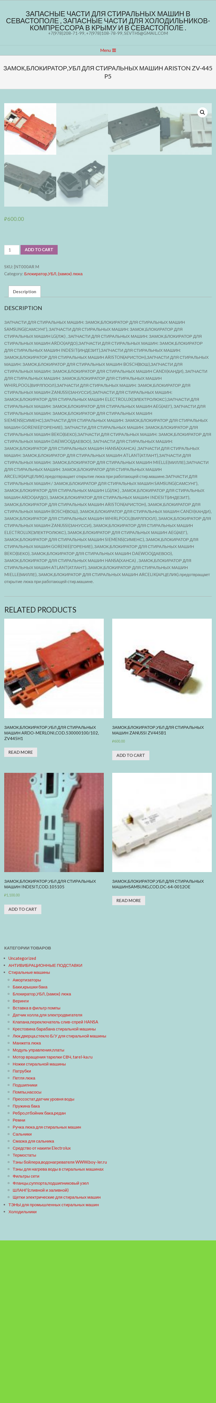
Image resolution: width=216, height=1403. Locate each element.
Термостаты (24, 1317)
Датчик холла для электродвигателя (47, 1177)
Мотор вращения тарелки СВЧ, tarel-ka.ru (53, 1219)
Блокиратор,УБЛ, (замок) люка (53, 436)
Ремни (19, 1282)
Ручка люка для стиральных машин (47, 1289)
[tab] (24, 454)
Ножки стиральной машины (39, 1226)
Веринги (21, 1163)
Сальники (22, 1296)
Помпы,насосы (27, 1254)
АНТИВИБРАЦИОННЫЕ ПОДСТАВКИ (45, 1127)
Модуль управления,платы (38, 1212)
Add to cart (39, 412)
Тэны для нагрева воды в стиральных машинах (58, 1331)
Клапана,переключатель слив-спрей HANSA (55, 1184)
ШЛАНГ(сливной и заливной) (41, 1352)
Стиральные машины (29, 1134)
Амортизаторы (27, 1142)
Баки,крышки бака (30, 1149)
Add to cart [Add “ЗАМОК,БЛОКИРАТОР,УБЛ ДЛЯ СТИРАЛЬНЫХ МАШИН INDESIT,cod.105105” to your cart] (22, 1071)
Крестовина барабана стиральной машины (54, 1191)
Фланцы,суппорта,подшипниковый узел (51, 1345)
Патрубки (22, 1233)
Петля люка (24, 1240)
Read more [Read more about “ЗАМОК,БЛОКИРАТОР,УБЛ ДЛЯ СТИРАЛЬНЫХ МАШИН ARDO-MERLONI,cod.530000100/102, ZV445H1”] (20, 914)
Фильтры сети (26, 1338)
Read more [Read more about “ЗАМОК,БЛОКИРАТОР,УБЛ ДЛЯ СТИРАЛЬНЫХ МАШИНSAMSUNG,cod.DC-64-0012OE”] (128, 1063)
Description (24, 454)
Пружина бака (26, 1268)
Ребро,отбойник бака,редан (39, 1275)
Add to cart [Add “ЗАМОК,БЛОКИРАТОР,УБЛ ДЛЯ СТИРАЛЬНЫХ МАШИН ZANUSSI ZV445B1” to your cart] (130, 918)
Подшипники (25, 1247)
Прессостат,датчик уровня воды (43, 1261)
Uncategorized (22, 1120)
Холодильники (22, 1374)
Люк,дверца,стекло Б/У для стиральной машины (59, 1198)
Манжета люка (27, 1205)
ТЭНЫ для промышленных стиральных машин (53, 1367)
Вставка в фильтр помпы (36, 1170)
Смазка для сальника (33, 1303)
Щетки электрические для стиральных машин (57, 1359)
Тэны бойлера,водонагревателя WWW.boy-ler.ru (60, 1324)
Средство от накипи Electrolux (42, 1310)
